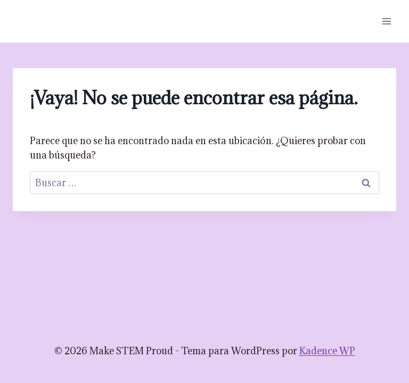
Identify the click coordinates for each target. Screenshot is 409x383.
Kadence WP (327, 351)
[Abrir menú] (386, 21)
